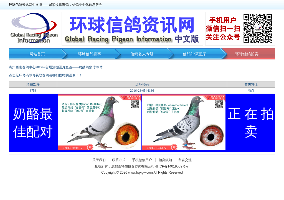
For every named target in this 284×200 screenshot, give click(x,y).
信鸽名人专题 (142, 54)
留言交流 (185, 160)
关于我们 (99, 160)
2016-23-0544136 (142, 90)
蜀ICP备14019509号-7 (172, 166)
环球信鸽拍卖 (246, 54)
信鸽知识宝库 (194, 54)
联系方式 (118, 160)
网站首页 (37, 54)
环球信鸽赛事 (89, 54)
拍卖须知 (167, 160)
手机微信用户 (142, 160)
